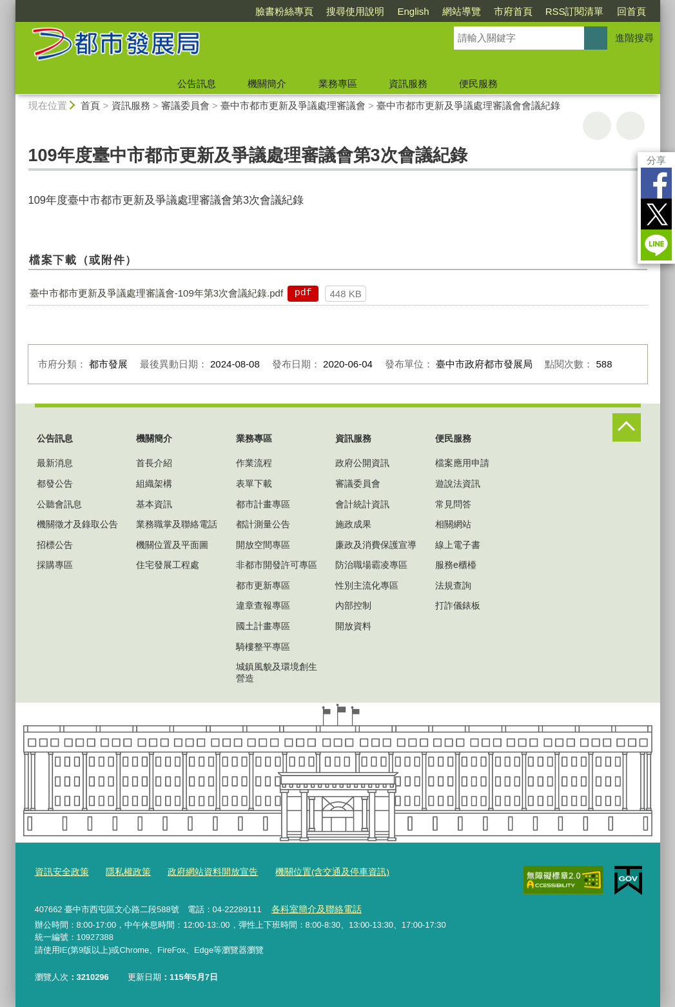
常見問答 (453, 504)
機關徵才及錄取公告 (77, 524)
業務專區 (337, 83)
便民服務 (478, 83)
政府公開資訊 (362, 463)
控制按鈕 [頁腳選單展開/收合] (626, 427)
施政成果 (353, 524)
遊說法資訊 (457, 483)
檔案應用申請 (462, 463)
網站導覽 (461, 11)
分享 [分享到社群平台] (656, 160)
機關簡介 (267, 83)
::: (10, 5)
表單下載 (254, 483)
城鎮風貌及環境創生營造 (276, 672)
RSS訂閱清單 (574, 11)
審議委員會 (185, 105)
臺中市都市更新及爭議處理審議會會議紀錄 (468, 105)
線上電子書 (457, 545)
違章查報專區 (263, 605)
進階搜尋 (634, 37)
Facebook (656, 183)
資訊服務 (408, 83)
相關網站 (453, 524)
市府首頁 (513, 11)
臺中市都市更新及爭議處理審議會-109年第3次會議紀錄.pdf (156, 293)
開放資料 (353, 626)
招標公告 (55, 545)
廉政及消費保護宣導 (375, 545)
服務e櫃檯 (455, 565)
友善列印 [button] (597, 126)
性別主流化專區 (366, 585)
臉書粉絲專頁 (284, 11)
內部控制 (353, 605)
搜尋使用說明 (355, 11)
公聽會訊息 (59, 504)
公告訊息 (196, 83)
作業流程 (254, 463)
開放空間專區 (263, 545)
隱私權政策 (123, 872)
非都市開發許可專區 (276, 565)
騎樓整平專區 (263, 646)
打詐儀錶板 (457, 605)
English (413, 11)
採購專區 (55, 565)
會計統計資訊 (362, 504)
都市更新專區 (263, 585)
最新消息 (55, 463)
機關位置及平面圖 (172, 545)
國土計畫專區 (263, 626)
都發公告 (55, 483)
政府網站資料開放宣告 (202, 872)
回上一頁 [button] (630, 126)
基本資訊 (154, 504)
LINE (656, 245)
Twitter (656, 214)
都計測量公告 (263, 524)
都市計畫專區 (263, 504)
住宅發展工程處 (167, 565)
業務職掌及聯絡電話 (176, 524)
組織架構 (154, 483)
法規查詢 (453, 585)
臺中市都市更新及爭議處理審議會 (293, 105)
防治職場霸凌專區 (371, 565)
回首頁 (631, 11)
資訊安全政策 (60, 872)
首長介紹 (154, 463)
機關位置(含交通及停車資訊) (315, 872)
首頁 (90, 105)
